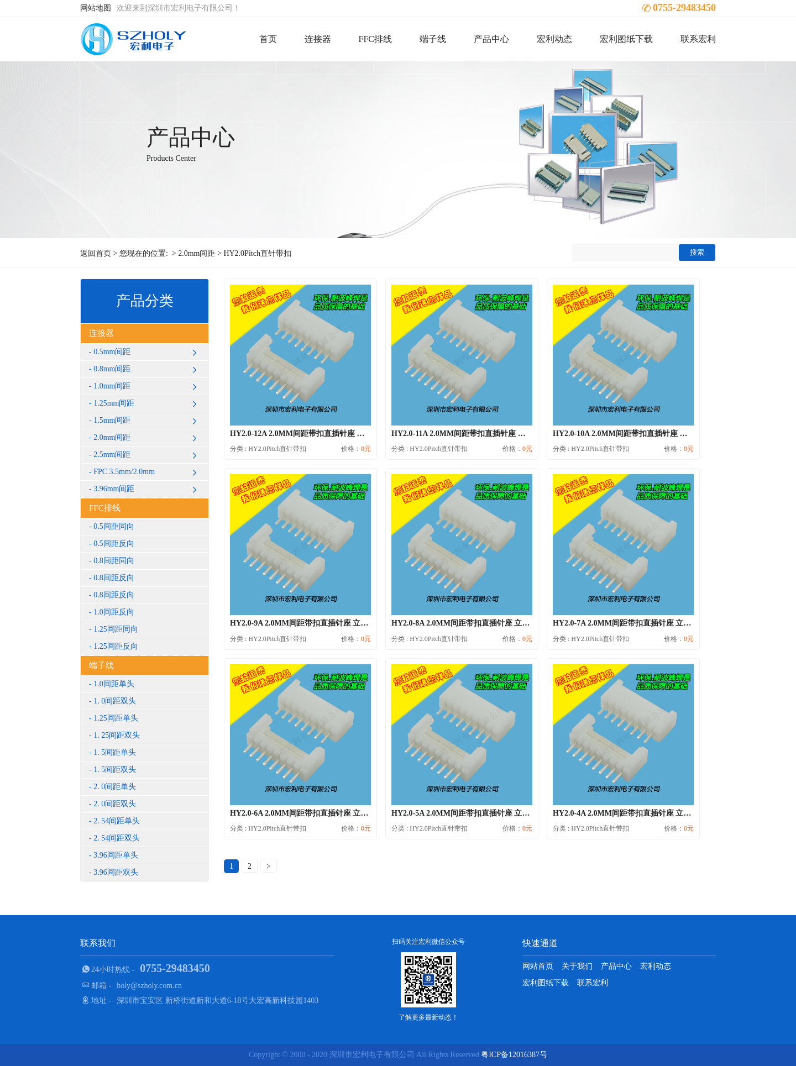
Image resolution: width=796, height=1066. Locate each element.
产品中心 (491, 39)
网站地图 (95, 8)
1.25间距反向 (115, 646)
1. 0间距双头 (114, 701)
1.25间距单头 (115, 718)
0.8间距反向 (113, 578)
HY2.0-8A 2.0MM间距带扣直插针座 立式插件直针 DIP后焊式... (498, 623)
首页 (268, 39)
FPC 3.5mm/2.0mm (146, 472)
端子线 (433, 39)
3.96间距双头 (115, 872)
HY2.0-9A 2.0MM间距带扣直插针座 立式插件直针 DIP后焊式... (337, 623)
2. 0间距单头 (114, 787)
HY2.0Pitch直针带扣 (257, 253)
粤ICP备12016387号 (514, 1055)
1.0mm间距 (146, 386)
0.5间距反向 (113, 543)
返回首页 (95, 253)
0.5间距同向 (113, 526)
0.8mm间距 (146, 369)
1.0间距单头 (113, 684)
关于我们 (577, 966)
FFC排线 (375, 39)
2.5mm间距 (146, 455)
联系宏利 (698, 39)
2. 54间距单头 (116, 821)
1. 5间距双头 (114, 769)
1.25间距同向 (115, 629)
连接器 (318, 39)
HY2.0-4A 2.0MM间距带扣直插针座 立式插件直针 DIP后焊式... (660, 813)
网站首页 (537, 966)
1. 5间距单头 (114, 752)
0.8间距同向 (113, 560)
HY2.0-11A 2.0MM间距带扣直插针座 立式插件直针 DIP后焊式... (500, 433)
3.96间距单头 (115, 855)
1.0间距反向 (113, 612)
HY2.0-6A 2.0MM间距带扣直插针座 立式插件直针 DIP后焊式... (337, 813)
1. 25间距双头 (116, 735)
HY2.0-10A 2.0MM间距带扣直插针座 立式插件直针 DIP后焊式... (662, 433)
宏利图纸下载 (626, 39)
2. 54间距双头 (116, 838)
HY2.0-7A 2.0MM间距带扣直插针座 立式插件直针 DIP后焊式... (660, 623)
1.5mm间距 (146, 420)
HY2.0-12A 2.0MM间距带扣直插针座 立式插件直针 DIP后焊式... (339, 433)
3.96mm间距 (146, 489)
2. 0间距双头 (114, 804)
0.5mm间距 (146, 352)
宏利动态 (554, 39)
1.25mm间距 (146, 403)
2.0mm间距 (196, 253)
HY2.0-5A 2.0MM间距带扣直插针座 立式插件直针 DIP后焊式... (498, 813)
